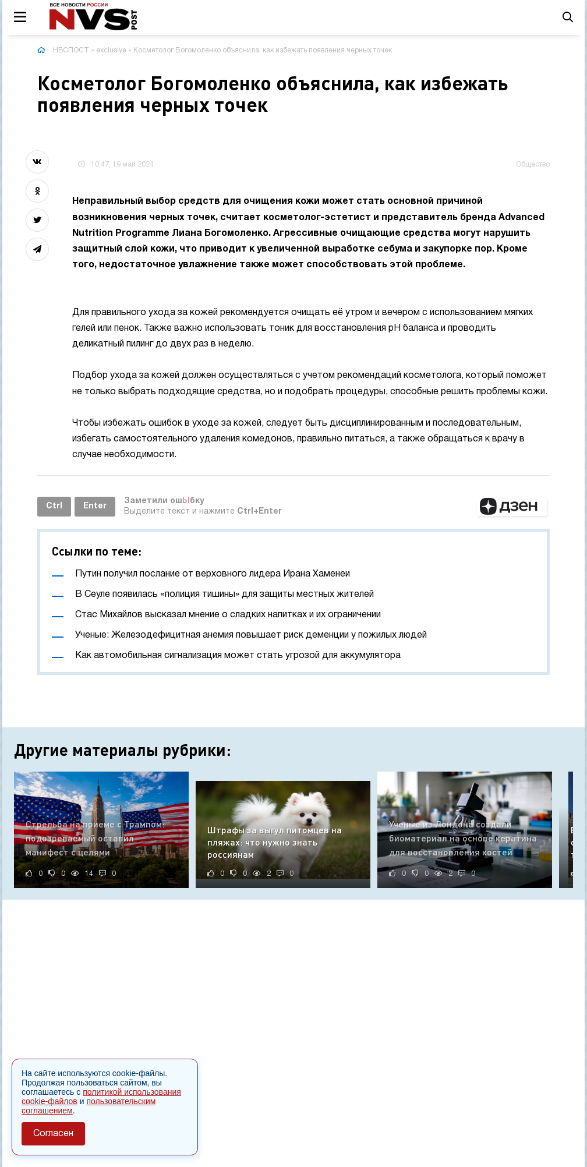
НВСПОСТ (71, 50)
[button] (512, 506)
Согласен (53, 1134)
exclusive (111, 50)
